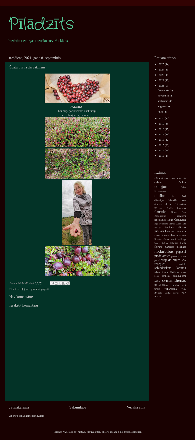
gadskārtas (160, 215)
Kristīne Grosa (161, 239)
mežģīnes (181, 246)
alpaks (167, 178)
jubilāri (159, 231)
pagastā (45, 288)
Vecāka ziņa (136, 407)
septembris (164, 100)
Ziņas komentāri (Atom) (32, 415)
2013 (162, 155)
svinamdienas (174, 280)
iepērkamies (160, 219)
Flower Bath (178, 212)
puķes (176, 260)
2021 (162, 85)
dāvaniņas (159, 200)
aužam (157, 182)
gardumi (35, 288)
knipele (167, 235)
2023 (162, 74)
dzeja (168, 204)
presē (157, 260)
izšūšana (182, 227)
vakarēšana (171, 288)
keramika (181, 231)
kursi (173, 239)
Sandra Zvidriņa (170, 272)
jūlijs (161, 111)
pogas (183, 256)
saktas (157, 272)
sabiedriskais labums (170, 268)
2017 (162, 134)
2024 (162, 69)
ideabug (114, 431)
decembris (164, 90)
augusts (162, 106)
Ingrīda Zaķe (175, 223)
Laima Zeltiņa (161, 243)
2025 (162, 64)
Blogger (136, 431)
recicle (182, 264)
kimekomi (158, 235)
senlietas (166, 275)
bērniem (182, 182)
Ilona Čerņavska (176, 219)
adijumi (158, 178)
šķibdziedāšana (161, 285)
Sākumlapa (77, 407)
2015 (162, 145)
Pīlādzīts (41, 24)
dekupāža (172, 200)
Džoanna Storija (163, 208)
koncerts (175, 235)
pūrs (184, 260)
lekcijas (174, 243)
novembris (164, 95)
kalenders (170, 231)
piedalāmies (162, 256)
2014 (162, 150)
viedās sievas (172, 293)
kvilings (182, 239)
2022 (162, 80)
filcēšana (181, 208)
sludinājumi (179, 275)
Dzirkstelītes (180, 204)
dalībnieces (164, 195)
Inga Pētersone (161, 223)
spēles (157, 281)
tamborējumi (179, 284)
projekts (166, 260)
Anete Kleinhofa (178, 178)
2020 (162, 118)
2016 (162, 139)
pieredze (175, 256)
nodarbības (164, 251)
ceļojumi (24, 288)
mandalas (169, 246)
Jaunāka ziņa (19, 407)
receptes (159, 264)
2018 (162, 129)
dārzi (183, 196)
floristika (160, 212)
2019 (162, 123)
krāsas (183, 235)
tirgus (157, 288)
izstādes (169, 227)
